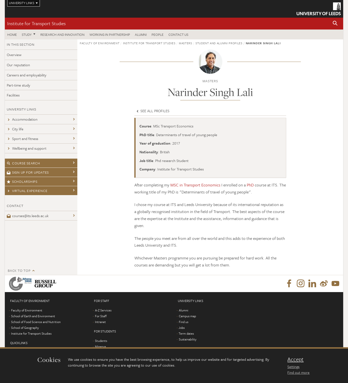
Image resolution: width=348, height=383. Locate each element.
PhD (250, 185)
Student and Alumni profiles (219, 43)
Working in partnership (109, 34)
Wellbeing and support (26, 148)
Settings (293, 366)
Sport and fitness (22, 138)
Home (12, 34)
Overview (14, 54)
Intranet (100, 321)
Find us (183, 321)
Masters (185, 43)
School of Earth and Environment (33, 316)
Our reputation (18, 64)
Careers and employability (26, 75)
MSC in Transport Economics (195, 185)
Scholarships (22, 181)
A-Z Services (103, 310)
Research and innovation (62, 34)
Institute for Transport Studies (36, 23)
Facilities (13, 95)
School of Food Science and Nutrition (36, 321)
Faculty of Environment (99, 43)
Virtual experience (27, 190)
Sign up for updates (28, 172)
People (158, 34)
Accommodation (22, 119)
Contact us (178, 34)
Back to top (19, 270)
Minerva (100, 346)
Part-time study (18, 85)
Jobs (182, 327)
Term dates (186, 333)
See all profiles (152, 110)
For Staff (101, 316)
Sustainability (187, 339)
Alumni (141, 34)
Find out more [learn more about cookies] (298, 372)
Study (27, 34)
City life (15, 129)
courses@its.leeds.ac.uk (28, 215)
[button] (335, 24)
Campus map (187, 316)
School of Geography (25, 327)
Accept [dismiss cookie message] (295, 359)
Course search (23, 163)
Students (101, 340)
